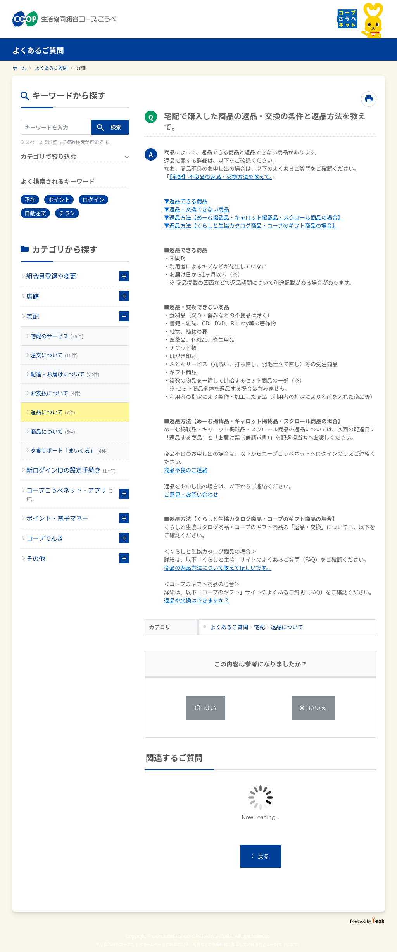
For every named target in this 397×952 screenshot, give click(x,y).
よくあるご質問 (51, 67)
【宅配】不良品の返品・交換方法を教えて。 (220, 176)
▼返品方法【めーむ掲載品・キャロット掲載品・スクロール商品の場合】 (253, 217)
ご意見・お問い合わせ (191, 494)
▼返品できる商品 (185, 201)
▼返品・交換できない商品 (196, 209)
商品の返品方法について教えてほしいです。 (217, 567)
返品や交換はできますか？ (196, 600)
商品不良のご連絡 (185, 470)
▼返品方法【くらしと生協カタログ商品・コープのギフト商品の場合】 (250, 225)
